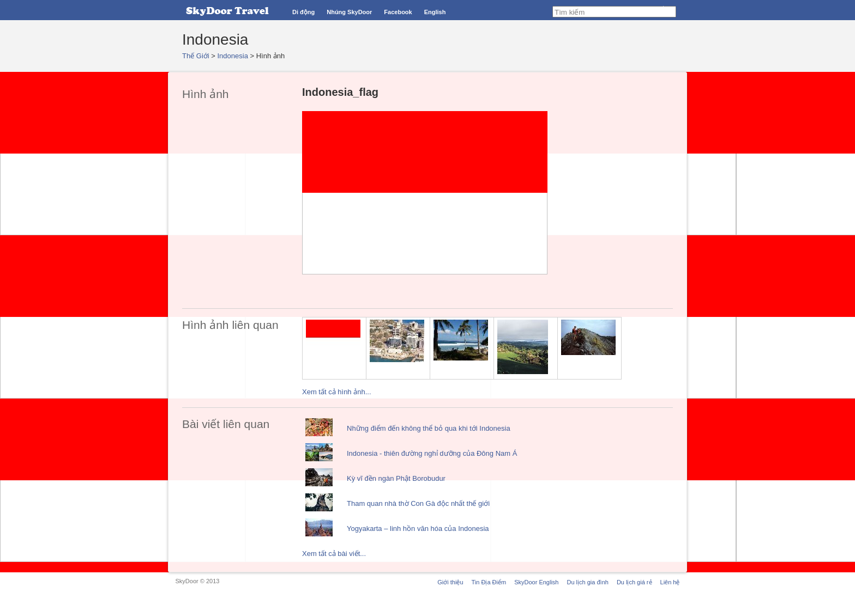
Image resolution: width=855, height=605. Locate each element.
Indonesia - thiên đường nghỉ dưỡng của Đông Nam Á (432, 453)
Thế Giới (195, 56)
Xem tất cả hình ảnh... (336, 392)
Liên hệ (670, 582)
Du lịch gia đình (587, 582)
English (435, 12)
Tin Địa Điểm (489, 582)
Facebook (398, 12)
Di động (303, 12)
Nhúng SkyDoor (349, 12)
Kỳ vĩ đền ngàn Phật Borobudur (396, 478)
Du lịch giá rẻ (634, 582)
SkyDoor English (536, 582)
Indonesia (233, 56)
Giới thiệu (450, 582)
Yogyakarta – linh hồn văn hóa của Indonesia (418, 528)
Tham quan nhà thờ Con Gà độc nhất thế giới (418, 503)
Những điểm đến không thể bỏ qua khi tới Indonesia (428, 428)
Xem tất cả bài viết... (334, 553)
